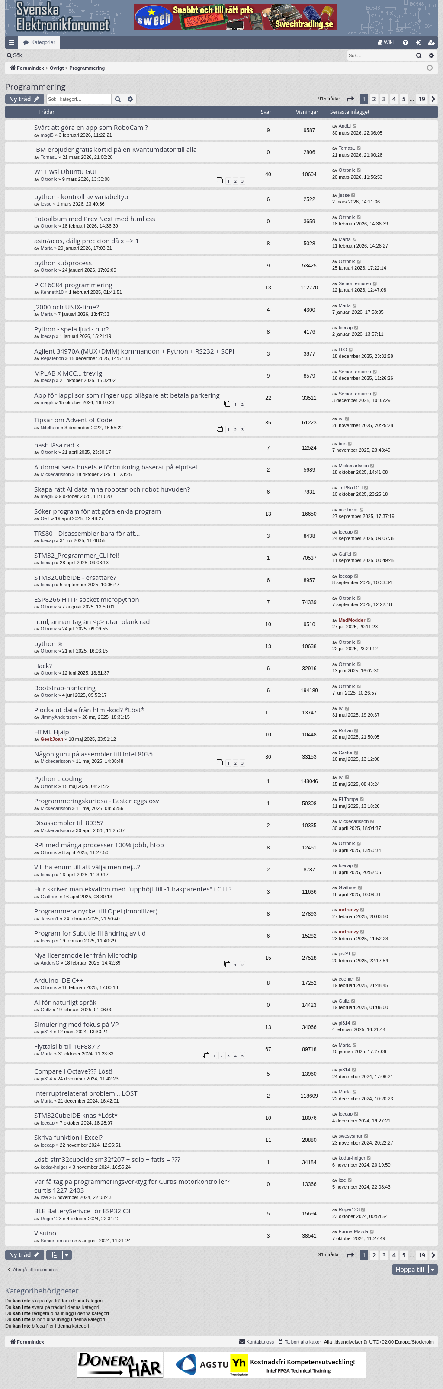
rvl (341, 418)
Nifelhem (50, 427)
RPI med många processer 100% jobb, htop (99, 844)
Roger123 (51, 1218)
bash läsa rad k (57, 444)
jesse (46, 203)
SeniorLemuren (355, 283)
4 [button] (394, 99)
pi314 (46, 1031)
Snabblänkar (13, 44)
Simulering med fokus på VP (76, 1024)
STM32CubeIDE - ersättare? (75, 577)
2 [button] (374, 99)
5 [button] (404, 99)
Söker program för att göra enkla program (97, 511)
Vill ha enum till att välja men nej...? (87, 866)
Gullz (46, 1009)
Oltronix (49, 179)
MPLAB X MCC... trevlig (68, 373)
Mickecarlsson (56, 474)
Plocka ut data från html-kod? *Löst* (89, 709)
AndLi (345, 126)
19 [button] (421, 99)
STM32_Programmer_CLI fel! (76, 555)
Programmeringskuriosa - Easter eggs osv (96, 800)
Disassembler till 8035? (68, 822)
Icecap (48, 336)
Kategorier (43, 42)
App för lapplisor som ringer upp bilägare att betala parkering (127, 395)
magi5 (47, 135)
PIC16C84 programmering (73, 284)
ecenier (346, 978)
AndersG (50, 962)
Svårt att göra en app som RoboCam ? (91, 127)
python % (48, 643)
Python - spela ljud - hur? (71, 329)
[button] (349, 99)
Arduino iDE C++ (58, 980)
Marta (47, 248)
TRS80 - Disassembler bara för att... (87, 533)
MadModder (352, 620)
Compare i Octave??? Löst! (73, 1071)
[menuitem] (385, 42)
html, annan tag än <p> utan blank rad (92, 621)
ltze (44, 1197)
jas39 (344, 953)
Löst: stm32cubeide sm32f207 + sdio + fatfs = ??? (107, 1159)
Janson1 (50, 918)
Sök (62, 55)
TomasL (49, 157)
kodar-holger (54, 1167)
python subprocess (63, 262)
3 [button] (384, 99)
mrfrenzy (349, 909)
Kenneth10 (52, 292)
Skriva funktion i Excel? (68, 1137)
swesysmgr (351, 1135)
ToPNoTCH (351, 487)
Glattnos (49, 896)
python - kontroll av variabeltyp (81, 196)
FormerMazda (353, 1231)
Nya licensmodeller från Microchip (86, 955)
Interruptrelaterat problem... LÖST (86, 1093)
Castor (346, 752)
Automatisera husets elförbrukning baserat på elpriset (116, 467)
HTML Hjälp (51, 731)
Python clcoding (58, 778)
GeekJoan (52, 739)
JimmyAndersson (59, 717)
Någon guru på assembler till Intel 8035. (94, 753)
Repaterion (52, 358)
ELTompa (349, 799)
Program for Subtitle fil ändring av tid (90, 933)
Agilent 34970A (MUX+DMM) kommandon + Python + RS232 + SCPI (134, 351)
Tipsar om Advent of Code (73, 419)
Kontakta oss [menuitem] (256, 1341)
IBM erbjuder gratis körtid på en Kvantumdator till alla (115, 149)
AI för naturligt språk (65, 1002)
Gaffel (345, 553)
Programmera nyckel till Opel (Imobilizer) (95, 911)
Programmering (35, 86)
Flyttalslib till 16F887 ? (67, 1046)
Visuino (45, 1232)
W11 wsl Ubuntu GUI (65, 171)
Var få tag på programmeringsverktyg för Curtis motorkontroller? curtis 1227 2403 (132, 1185)
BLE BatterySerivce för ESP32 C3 (82, 1210)
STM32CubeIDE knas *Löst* (76, 1115)
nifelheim (348, 509)
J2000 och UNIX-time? (66, 306)
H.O (343, 349)
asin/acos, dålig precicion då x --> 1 (86, 240)
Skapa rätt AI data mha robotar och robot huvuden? (112, 489)
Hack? (43, 665)
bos (343, 443)
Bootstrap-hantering (65, 687)
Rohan (346, 730)
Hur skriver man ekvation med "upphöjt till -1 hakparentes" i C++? (132, 888)
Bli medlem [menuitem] (433, 44)
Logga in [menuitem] (420, 44)
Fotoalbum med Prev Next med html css (94, 218)
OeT (45, 518)
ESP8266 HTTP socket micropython (86, 599)
